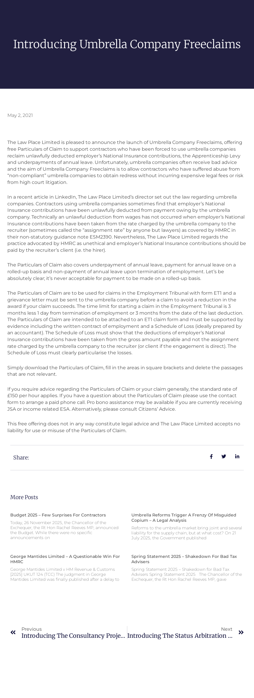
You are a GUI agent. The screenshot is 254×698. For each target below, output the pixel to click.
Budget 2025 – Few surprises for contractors (58, 515)
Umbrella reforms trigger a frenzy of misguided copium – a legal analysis (183, 517)
